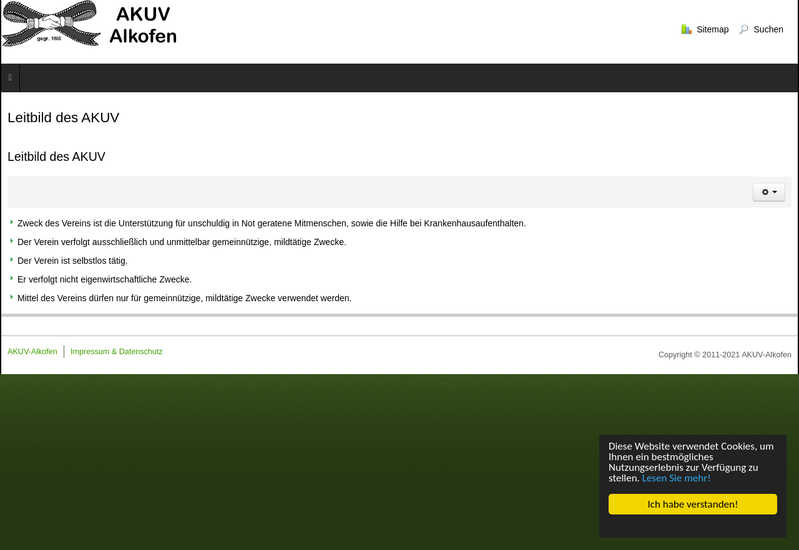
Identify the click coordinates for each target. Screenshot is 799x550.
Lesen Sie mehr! (676, 478)
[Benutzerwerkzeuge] (769, 192)
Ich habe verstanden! (693, 504)
